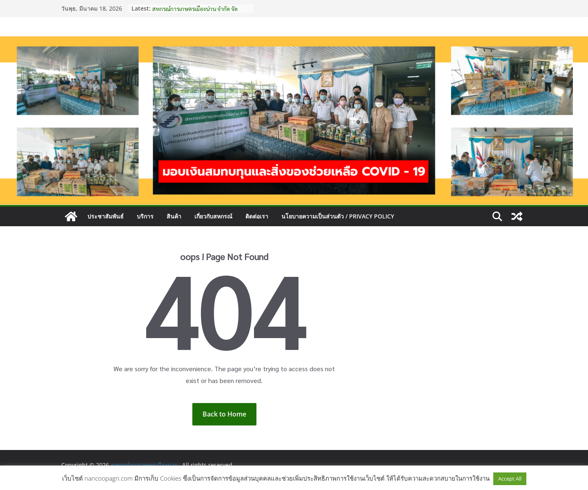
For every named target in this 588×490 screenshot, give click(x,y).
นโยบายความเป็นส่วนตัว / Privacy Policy (337, 216)
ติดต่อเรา (256, 216)
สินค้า (174, 216)
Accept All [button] (509, 478)
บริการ (145, 216)
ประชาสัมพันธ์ (105, 216)
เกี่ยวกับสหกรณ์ (213, 216)
